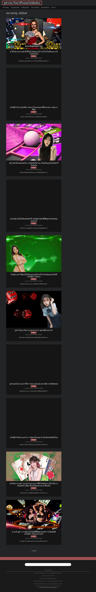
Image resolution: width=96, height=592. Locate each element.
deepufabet (54, 587)
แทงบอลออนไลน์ (15, 7)
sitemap (53, 7)
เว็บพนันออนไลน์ (45, 7)
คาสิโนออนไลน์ (25, 7)
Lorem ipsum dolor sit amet (48, 575)
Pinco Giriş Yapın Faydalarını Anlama (48, 578)
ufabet (34, 56)
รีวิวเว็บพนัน (6, 7)
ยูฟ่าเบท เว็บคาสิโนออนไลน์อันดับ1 (22, 2)
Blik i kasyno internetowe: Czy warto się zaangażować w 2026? (48, 581)
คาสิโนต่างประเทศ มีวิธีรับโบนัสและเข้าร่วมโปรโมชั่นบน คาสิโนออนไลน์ (34, 53)
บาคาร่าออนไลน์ (35, 7)
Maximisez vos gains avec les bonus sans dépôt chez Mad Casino (48, 573)
